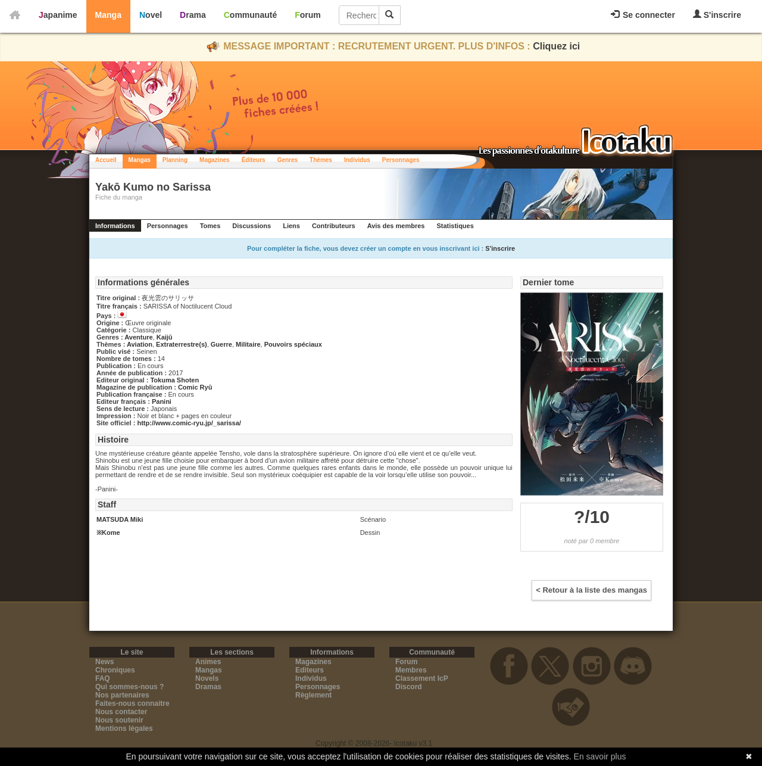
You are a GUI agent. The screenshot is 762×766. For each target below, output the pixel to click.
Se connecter (643, 15)
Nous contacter (121, 712)
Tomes (210, 225)
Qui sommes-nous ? (129, 687)
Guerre (221, 344)
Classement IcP (421, 678)
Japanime (58, 15)
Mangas (140, 160)
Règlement (313, 695)
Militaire (248, 344)
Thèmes (321, 160)
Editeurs (309, 670)
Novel (150, 15)
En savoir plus (600, 756)
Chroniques (115, 670)
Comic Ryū (195, 387)
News (104, 662)
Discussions (251, 225)
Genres (287, 160)
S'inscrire (717, 15)
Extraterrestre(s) (181, 344)
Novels (206, 678)
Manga (108, 15)
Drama (193, 15)
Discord (408, 687)
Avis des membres (396, 225)
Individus (357, 160)
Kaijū (165, 337)
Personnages (401, 160)
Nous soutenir (119, 720)
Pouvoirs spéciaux (293, 344)
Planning (175, 160)
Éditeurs (254, 160)
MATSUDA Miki (119, 519)
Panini (161, 401)
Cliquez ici (556, 46)
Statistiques (454, 225)
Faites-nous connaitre (132, 703)
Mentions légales (124, 728)
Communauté (250, 15)
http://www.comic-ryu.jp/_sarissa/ (189, 422)
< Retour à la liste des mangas (591, 590)
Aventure (138, 337)
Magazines (214, 160)
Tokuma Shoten (174, 380)
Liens (291, 225)
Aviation (139, 344)
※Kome (108, 532)
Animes (208, 662)
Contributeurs (333, 225)
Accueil (106, 160)
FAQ (102, 678)
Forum (308, 15)
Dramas (208, 687)
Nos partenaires (122, 695)
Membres (411, 670)
